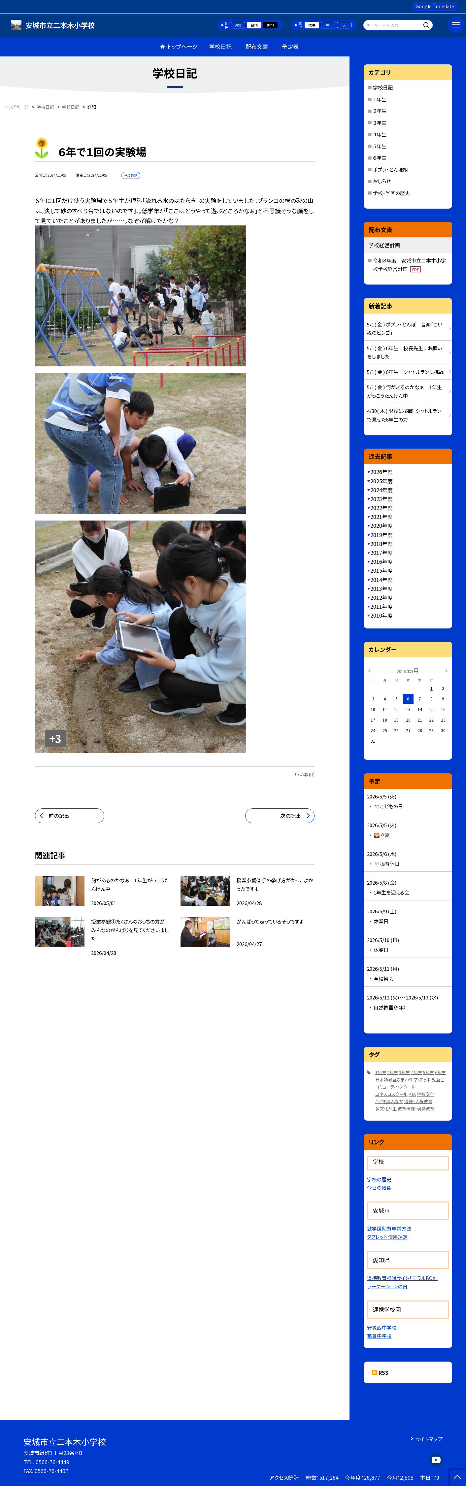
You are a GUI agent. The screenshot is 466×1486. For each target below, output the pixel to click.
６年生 (379, 157)
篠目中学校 (379, 1335)
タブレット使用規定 (387, 1236)
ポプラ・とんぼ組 (390, 169)
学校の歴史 (379, 1179)
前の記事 (59, 816)
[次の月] (447, 670)
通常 (238, 25)
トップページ (182, 46)
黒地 (270, 25)
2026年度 (381, 472)
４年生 (379, 134)
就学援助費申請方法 (389, 1228)
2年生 (392, 1072)
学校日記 (220, 46)
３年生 (379, 122)
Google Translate (435, 6)
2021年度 (381, 517)
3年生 (404, 1072)
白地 (254, 25)
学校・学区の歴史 (391, 192)
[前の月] (369, 670)
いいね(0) (305, 774)
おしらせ (382, 181)
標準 (312, 25)
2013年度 (381, 588)
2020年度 (381, 525)
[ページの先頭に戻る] (457, 1477)
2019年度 (381, 535)
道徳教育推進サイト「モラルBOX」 (402, 1277)
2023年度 (381, 499)
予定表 (290, 46)
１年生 (379, 99)
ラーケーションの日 (387, 1286)
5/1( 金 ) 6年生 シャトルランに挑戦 (405, 371)
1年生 (380, 1072)
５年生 (379, 146)
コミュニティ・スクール (395, 1087)
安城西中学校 (382, 1327)
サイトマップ (429, 1439)
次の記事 (290, 816)
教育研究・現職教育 (416, 1108)
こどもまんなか (389, 1101)
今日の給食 (379, 1187)
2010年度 (381, 615)
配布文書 (257, 46)
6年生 (440, 1072)
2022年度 (381, 508)
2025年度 (381, 481)
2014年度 (381, 580)
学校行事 (422, 1079)
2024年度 (381, 490)
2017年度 (381, 553)
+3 (55, 738)
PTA (412, 1094)
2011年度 (381, 606)
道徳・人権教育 (418, 1101)
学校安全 (425, 1094)
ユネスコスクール (391, 1094)
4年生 (416, 1072)
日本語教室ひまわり (394, 1079)
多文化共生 (386, 1108)
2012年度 (381, 597)
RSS (383, 1372)
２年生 (379, 110)
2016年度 (381, 561)
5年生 (428, 1072)
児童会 (438, 1079)
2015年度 (381, 570)
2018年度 (381, 544)
